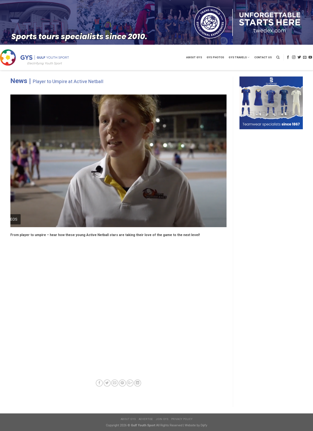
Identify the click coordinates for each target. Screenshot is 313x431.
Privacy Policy (182, 419)
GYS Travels (239, 57)
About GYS (194, 57)
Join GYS (162, 419)
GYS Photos (215, 57)
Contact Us (263, 57)
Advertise (146, 419)
